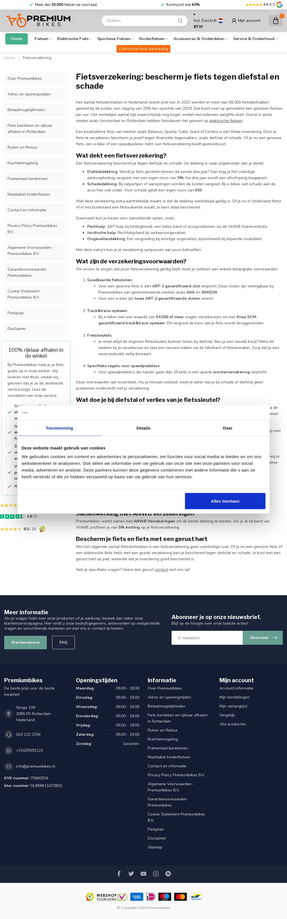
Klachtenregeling (23, 163)
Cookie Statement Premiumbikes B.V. (24, 294)
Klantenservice (25, 642)
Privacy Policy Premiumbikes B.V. (32, 229)
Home (16, 38)
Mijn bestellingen (234, 697)
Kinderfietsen (152, 38)
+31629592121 (29, 750)
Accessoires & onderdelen (198, 38)
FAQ (63, 642)
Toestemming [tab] (59, 427)
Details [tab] (143, 427)
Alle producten (232, 724)
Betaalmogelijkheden (26, 109)
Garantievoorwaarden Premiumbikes (27, 272)
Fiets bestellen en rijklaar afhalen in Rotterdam (30, 128)
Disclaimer (17, 328)
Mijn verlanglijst (233, 706)
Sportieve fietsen (114, 38)
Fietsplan (16, 313)
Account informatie (236, 688)
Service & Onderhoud (253, 38)
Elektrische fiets (73, 38)
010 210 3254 (28, 734)
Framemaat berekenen (28, 178)
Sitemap (155, 847)
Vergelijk (227, 715)
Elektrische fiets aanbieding (143, 48)
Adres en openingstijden (29, 94)
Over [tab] (228, 427)
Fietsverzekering (37, 57)
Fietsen (41, 38)
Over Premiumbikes (25, 78)
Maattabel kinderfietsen (29, 194)
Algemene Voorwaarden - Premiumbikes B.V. (31, 250)
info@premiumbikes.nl (35, 766)
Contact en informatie (27, 210)
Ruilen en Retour (23, 147)
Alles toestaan (225, 501)
